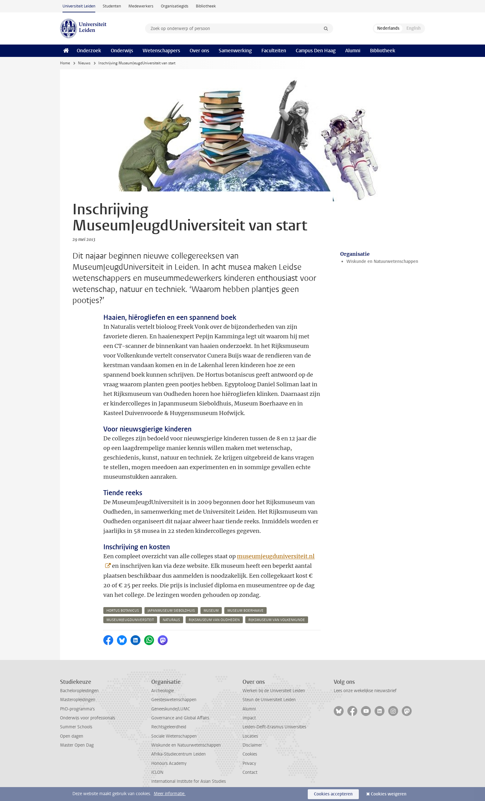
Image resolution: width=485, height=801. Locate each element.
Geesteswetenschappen (173, 700)
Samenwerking (235, 50)
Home (65, 63)
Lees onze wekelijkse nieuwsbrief (365, 691)
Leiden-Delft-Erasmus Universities (274, 727)
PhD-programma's (77, 709)
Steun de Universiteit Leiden (269, 700)
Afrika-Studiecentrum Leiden (178, 754)
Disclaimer (252, 745)
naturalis (171, 620)
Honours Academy (169, 763)
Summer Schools (76, 727)
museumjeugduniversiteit (130, 620)
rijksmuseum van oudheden (214, 620)
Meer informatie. (170, 794)
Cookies (249, 754)
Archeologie (162, 691)
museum (211, 610)
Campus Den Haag (316, 50)
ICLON (157, 772)
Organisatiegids (174, 6)
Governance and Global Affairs (180, 718)
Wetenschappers (161, 50)
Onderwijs (122, 50)
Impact (249, 718)
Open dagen (71, 736)
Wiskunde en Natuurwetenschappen (382, 261)
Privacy (249, 763)
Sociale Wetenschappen (174, 736)
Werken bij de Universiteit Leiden (273, 691)
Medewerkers (140, 6)
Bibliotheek (206, 6)
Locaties (250, 736)
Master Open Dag (77, 745)
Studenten (112, 6)
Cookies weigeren (388, 794)
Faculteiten (273, 50)
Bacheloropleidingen (79, 691)
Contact (249, 772)
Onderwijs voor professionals (87, 718)
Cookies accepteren (333, 794)
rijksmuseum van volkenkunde (276, 620)
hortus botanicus (122, 610)
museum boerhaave (245, 610)
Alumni (352, 50)
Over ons (199, 50)
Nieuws (84, 63)
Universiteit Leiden (78, 6)
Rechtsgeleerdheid (168, 727)
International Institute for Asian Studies (188, 781)
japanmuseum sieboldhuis (171, 610)
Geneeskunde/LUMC (170, 709)
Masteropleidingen (77, 700)
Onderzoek (89, 50)
